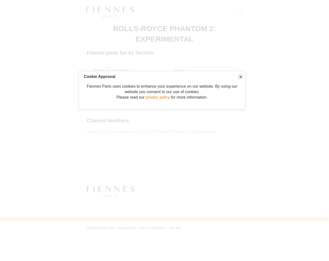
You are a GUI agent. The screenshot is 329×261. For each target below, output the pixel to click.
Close (240, 77)
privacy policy (158, 97)
